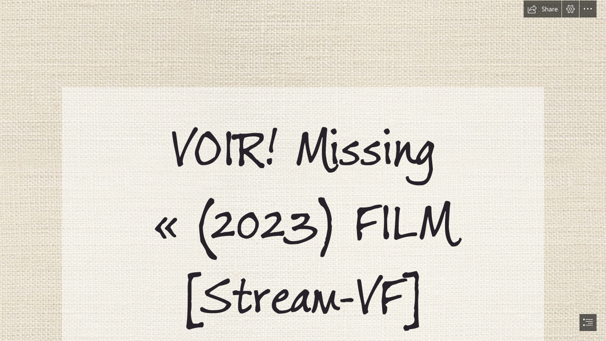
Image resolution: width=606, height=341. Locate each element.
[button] (542, 9)
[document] (303, 170)
